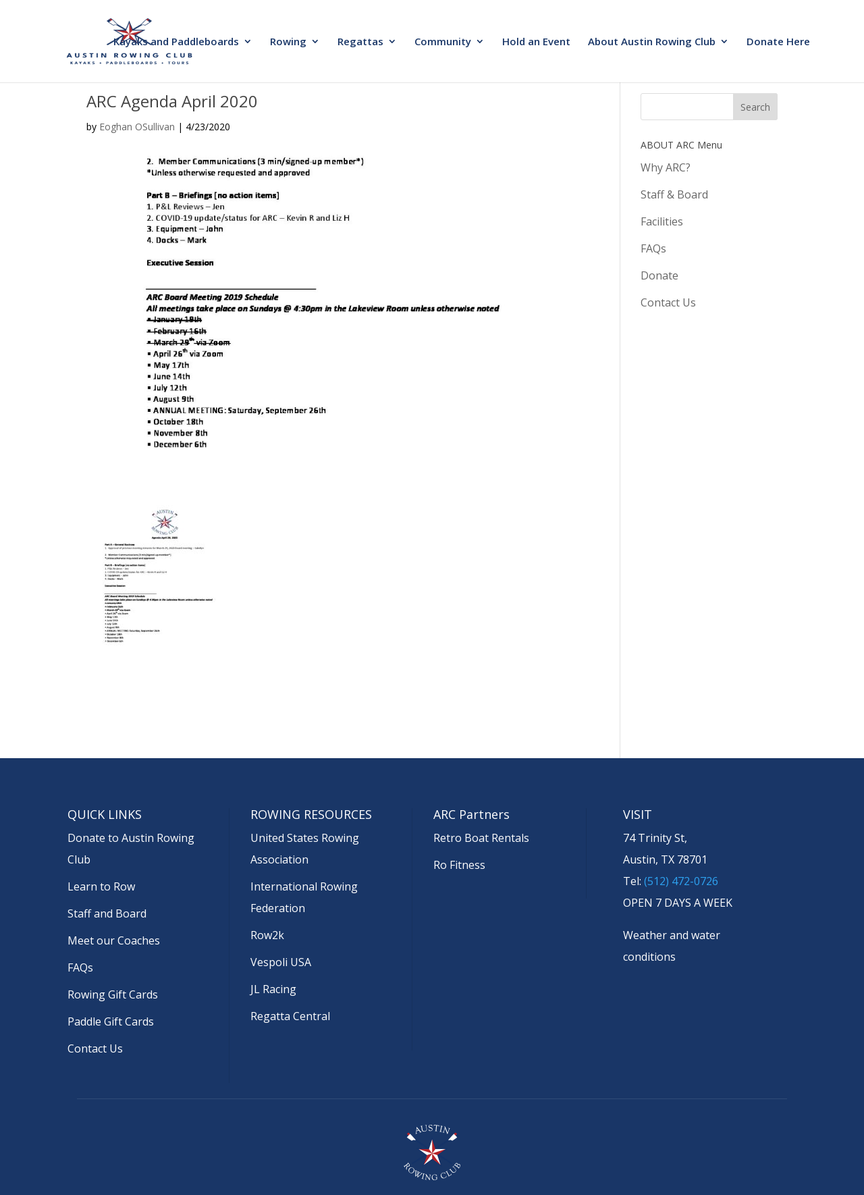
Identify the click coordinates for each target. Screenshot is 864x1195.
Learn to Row (101, 886)
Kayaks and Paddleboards (176, 42)
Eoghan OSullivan (137, 126)
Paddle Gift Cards (111, 1021)
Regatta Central (290, 1016)
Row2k (267, 935)
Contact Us (668, 302)
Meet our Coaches (114, 940)
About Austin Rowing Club (652, 42)
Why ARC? (666, 167)
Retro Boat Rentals (481, 837)
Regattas (360, 42)
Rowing (288, 42)
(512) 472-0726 (681, 881)
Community (442, 42)
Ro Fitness (459, 864)
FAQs (653, 248)
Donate (659, 275)
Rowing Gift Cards (113, 994)
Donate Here (778, 42)
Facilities (662, 221)
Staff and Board (107, 913)
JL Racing (273, 989)
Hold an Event (536, 42)
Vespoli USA (280, 962)
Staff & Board (674, 194)
